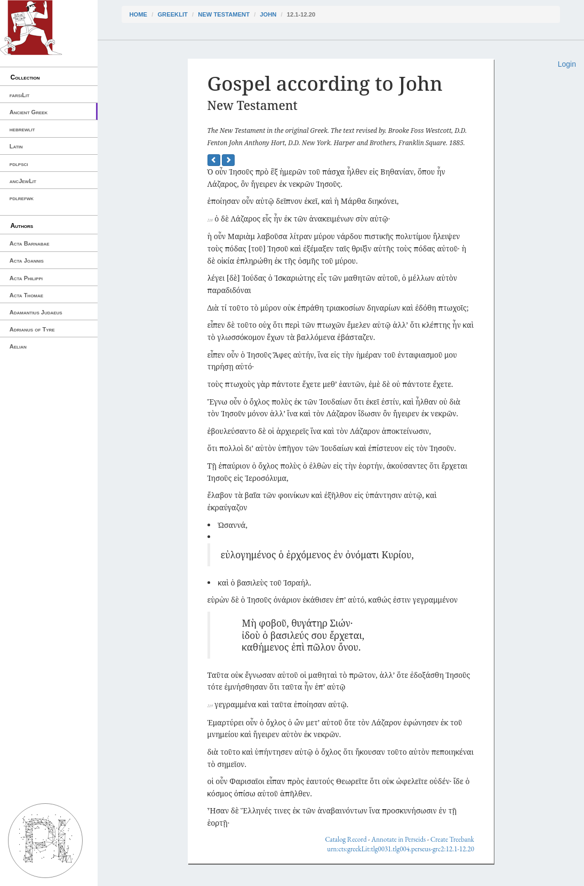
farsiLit (19, 95)
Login (567, 64)
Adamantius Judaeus (36, 312)
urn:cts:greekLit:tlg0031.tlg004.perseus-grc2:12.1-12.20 (400, 848)
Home (139, 14)
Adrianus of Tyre (32, 329)
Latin (16, 146)
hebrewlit (22, 129)
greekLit (172, 14)
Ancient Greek (29, 112)
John (268, 14)
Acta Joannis (27, 260)
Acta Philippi (26, 278)
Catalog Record (345, 839)
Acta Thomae (26, 295)
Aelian (18, 346)
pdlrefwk (22, 198)
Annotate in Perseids (398, 839)
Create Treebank (452, 839)
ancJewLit (23, 181)
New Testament (224, 14)
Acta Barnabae (30, 243)
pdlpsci (19, 164)
